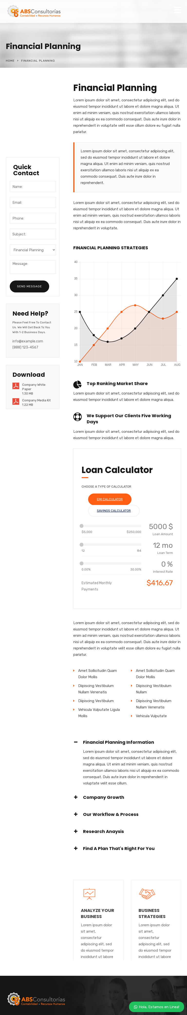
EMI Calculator (110, 499)
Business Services (29, 114)
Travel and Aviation (30, 134)
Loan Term (165, 553)
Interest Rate (163, 571)
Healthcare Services (31, 144)
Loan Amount (163, 534)
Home (10, 60)
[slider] (81, 525)
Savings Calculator (114, 510)
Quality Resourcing (30, 124)
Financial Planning (29, 88)
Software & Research (23, 101)
